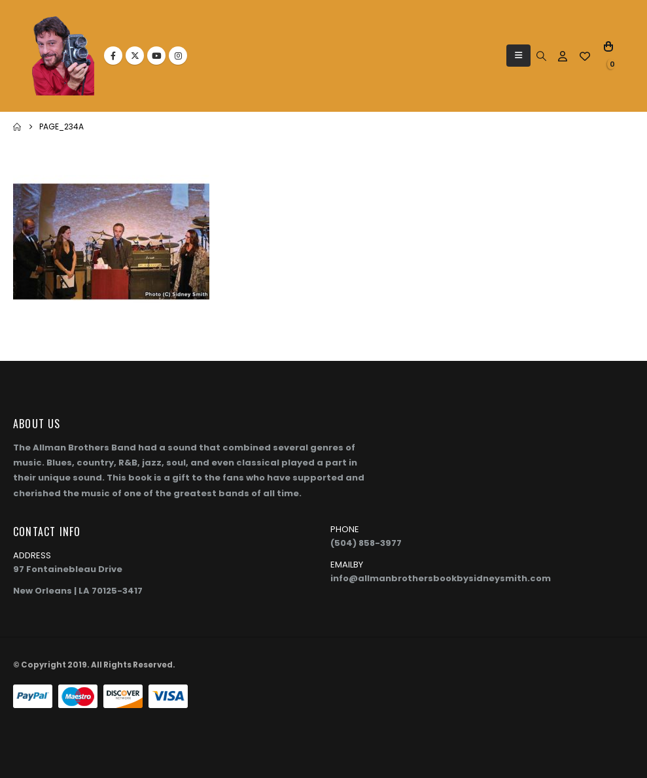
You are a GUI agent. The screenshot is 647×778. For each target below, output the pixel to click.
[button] (518, 55)
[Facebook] (113, 55)
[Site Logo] (63, 55)
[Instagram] (178, 55)
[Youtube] (156, 55)
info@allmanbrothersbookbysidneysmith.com (440, 578)
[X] (135, 55)
